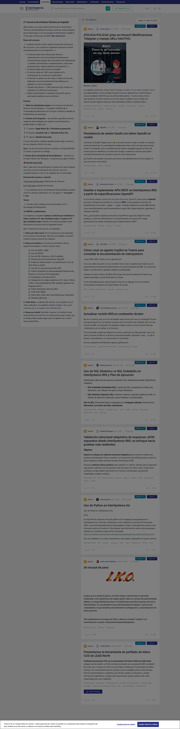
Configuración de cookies (126, 726)
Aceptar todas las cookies (148, 726)
